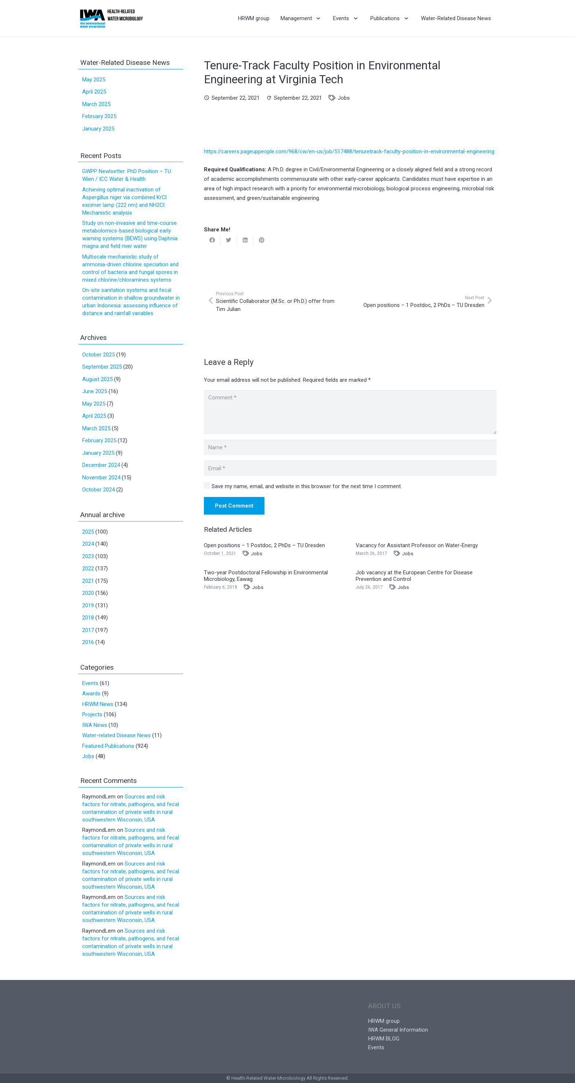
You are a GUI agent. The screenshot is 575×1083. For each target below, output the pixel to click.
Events (90, 683)
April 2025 (94, 91)
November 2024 (101, 477)
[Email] (350, 468)
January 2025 (98, 128)
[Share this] (212, 240)
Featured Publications (108, 746)
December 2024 (101, 465)
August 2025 (97, 379)
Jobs (344, 98)
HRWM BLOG (383, 1038)
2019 (88, 605)
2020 (88, 593)
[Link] (111, 18)
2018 (88, 617)
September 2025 (102, 366)
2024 (88, 544)
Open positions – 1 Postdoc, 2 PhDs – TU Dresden (264, 545)
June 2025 (94, 391)
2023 (88, 556)
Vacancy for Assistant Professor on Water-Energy (417, 545)
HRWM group (384, 1021)
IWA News (94, 725)
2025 (88, 531)
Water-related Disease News (116, 735)
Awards (91, 693)
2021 (88, 581)
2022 (88, 568)
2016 (88, 642)
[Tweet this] (228, 240)
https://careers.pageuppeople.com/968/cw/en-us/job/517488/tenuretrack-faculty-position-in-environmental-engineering (349, 151)
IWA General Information (398, 1030)
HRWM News (97, 704)
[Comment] (350, 412)
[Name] (350, 447)
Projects (92, 714)
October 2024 (98, 489)
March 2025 (96, 104)
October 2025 (98, 354)
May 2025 (93, 79)
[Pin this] (261, 240)
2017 (88, 630)
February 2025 (99, 116)
